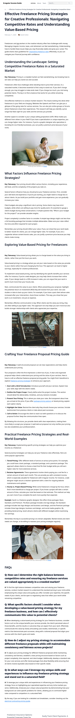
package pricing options (42, 401)
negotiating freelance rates (39, 52)
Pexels (45, 166)
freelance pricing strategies (20, 381)
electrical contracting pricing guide (17, 701)
